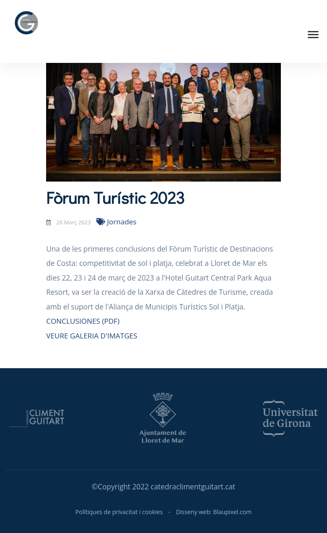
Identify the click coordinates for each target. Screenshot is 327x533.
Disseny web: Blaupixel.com (214, 512)
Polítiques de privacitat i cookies (119, 512)
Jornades (116, 221)
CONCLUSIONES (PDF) (83, 321)
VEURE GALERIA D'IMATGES (92, 336)
